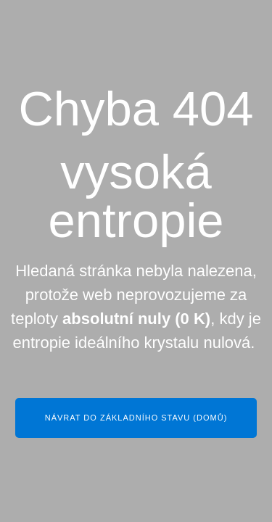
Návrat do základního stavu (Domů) (136, 417)
